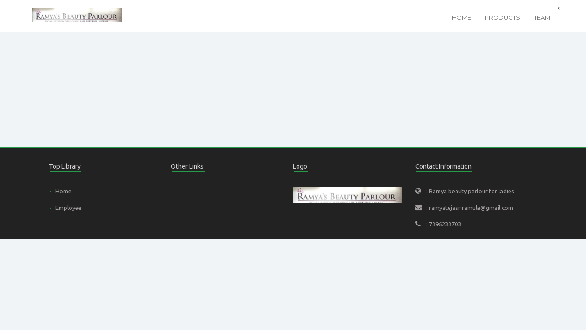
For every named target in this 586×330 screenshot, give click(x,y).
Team (542, 17)
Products (502, 17)
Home (461, 17)
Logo (300, 166)
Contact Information (443, 166)
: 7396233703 (443, 224)
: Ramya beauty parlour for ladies (470, 191)
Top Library (65, 166)
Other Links (187, 166)
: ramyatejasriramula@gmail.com (469, 207)
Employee (68, 207)
